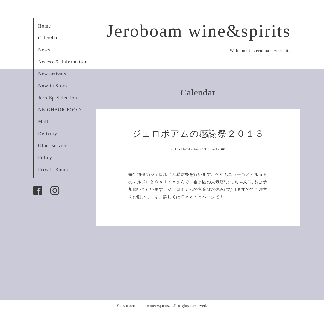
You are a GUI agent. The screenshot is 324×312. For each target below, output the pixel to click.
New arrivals (52, 73)
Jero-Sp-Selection (57, 97)
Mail (43, 121)
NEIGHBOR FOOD (59, 109)
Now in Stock (53, 85)
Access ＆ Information (63, 61)
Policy (45, 157)
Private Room (53, 169)
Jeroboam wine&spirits (198, 31)
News (44, 49)
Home (44, 25)
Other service (53, 145)
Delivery (47, 133)
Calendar (48, 37)
